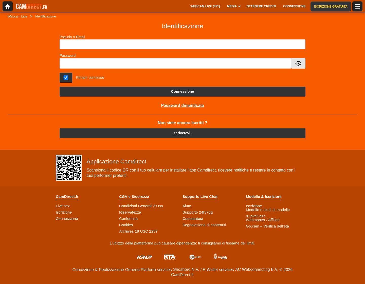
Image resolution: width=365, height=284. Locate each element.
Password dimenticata (182, 105)
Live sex (63, 206)
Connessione (182, 91)
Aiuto (186, 206)
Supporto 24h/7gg (197, 212)
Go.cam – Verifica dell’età (267, 226)
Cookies (126, 225)
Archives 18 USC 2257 (138, 231)
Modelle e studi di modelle (268, 209)
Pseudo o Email (182, 42)
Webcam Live (17, 16)
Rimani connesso (90, 77)
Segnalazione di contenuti (204, 225)
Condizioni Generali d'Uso (141, 206)
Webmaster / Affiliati (262, 220)
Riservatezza (130, 212)
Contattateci (192, 218)
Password (68, 55)
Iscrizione (64, 212)
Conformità (128, 218)
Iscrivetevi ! (182, 133)
